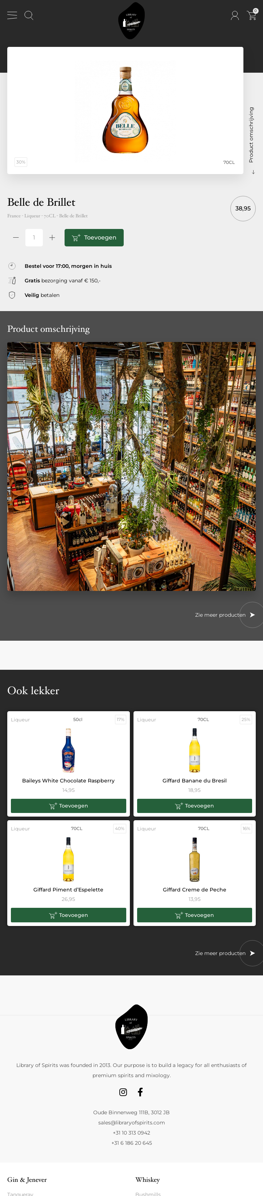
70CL (50, 216)
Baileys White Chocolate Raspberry (68, 780)
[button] (68, 806)
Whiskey (147, 1180)
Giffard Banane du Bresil (195, 780)
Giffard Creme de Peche (194, 889)
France (14, 216)
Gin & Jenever (27, 1180)
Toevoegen (100, 237)
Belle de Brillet (73, 216)
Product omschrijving (251, 135)
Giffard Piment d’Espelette (68, 889)
